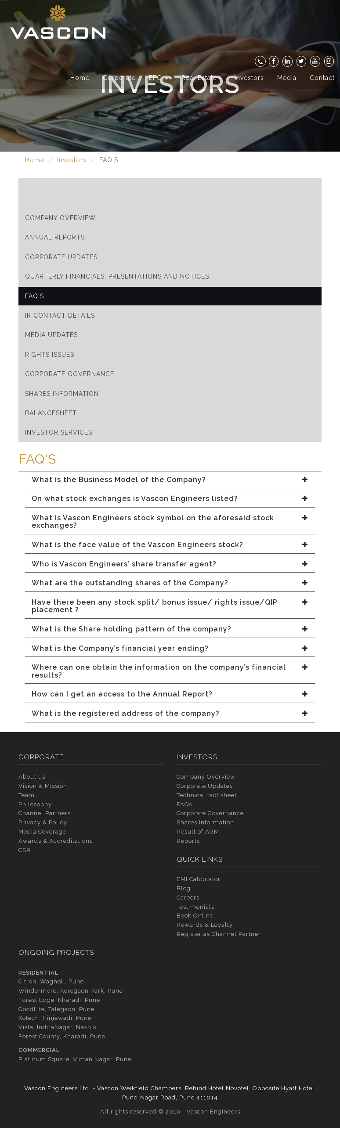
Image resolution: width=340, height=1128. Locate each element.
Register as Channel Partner (219, 934)
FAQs (184, 804)
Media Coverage (42, 831)
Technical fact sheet (207, 795)
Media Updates (51, 334)
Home (80, 77)
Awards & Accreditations (55, 841)
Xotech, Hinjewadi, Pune (54, 1018)
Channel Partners (44, 813)
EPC (158, 77)
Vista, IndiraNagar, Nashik (57, 1027)
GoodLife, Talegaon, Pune (56, 1009)
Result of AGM (198, 831)
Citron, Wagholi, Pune (51, 981)
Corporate (119, 77)
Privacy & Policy (42, 822)
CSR (24, 850)
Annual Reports (55, 237)
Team (26, 795)
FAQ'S (34, 296)
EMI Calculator (199, 879)
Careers (188, 897)
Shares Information (62, 393)
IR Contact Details (60, 315)
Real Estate (201, 77)
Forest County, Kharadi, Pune (61, 1036)
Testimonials (195, 906)
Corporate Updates (61, 257)
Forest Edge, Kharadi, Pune (59, 1000)
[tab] (170, 480)
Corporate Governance (69, 373)
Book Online (195, 915)
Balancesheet (51, 413)
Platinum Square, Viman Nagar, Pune (74, 1059)
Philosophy (35, 804)
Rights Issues (49, 354)
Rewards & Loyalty (205, 924)
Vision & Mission (42, 786)
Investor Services (58, 432)
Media (287, 77)
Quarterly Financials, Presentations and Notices (117, 276)
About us (31, 776)
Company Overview (60, 217)
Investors (249, 77)
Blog (184, 888)
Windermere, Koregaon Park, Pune (70, 990)
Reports (188, 841)
